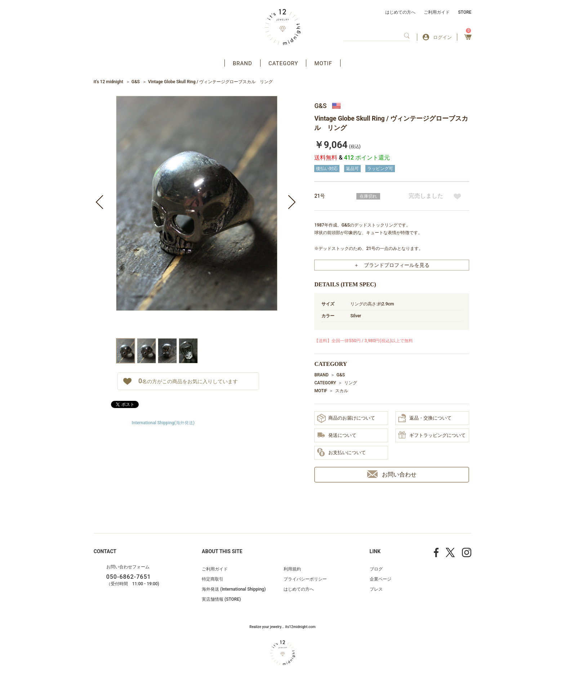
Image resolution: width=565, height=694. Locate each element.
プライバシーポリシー (305, 579)
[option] (197, 217)
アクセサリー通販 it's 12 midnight (283, 27)
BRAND (242, 63)
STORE (464, 12)
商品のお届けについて (346, 418)
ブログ (376, 569)
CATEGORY (283, 63)
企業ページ (380, 579)
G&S (136, 81)
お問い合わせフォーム (128, 566)
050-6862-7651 (128, 576)
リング (350, 382)
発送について (336, 435)
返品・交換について (424, 418)
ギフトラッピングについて (432, 435)
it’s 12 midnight (108, 81)
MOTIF (323, 63)
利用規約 (292, 569)
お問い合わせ (392, 474)
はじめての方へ (400, 12)
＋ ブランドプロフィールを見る (392, 265)
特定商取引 (212, 579)
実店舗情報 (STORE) (221, 599)
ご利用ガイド (437, 12)
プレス (376, 589)
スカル (341, 390)
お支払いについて (341, 452)
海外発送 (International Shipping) (234, 589)
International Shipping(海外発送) (163, 422)
